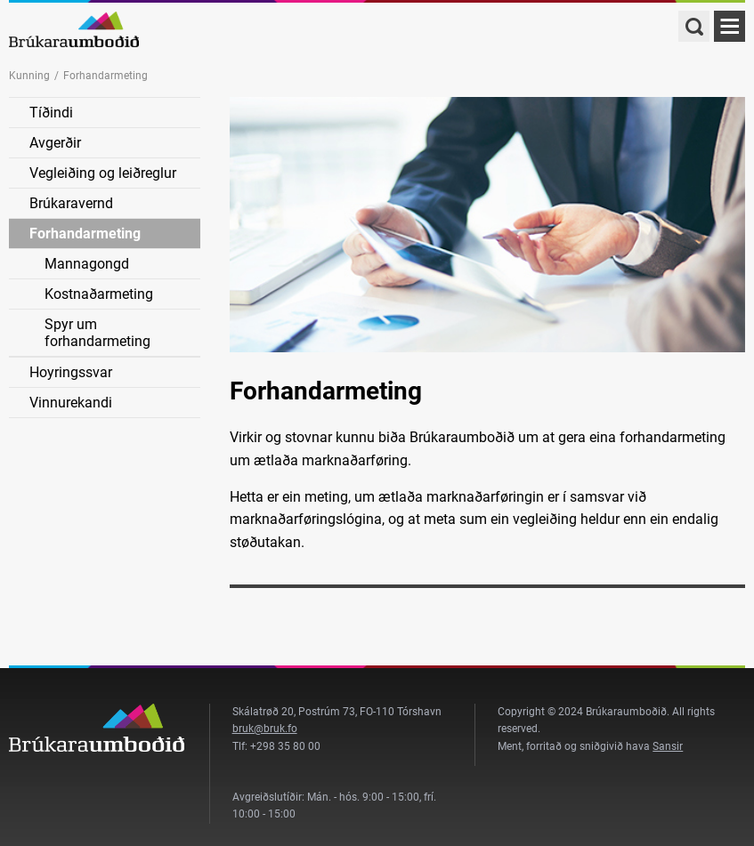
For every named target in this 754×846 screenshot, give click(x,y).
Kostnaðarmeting (99, 294)
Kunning (29, 75)
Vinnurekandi (70, 402)
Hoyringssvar (70, 372)
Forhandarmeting (85, 233)
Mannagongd (87, 263)
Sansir (668, 746)
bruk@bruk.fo (264, 728)
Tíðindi (51, 112)
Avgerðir (55, 142)
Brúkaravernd (71, 203)
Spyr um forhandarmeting (97, 333)
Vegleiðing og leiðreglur (102, 173)
